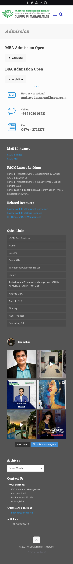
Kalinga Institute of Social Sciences (24, 213)
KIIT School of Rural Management (24, 217)
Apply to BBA (15, 301)
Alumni (12, 245)
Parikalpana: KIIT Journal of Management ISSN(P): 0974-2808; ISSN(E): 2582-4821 (34, 284)
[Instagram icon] (45, 552)
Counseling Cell (16, 323)
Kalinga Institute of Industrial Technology (27, 209)
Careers (13, 253)
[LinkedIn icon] (41, 552)
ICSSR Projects (16, 316)
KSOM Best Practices (19, 238)
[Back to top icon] (36, 540)
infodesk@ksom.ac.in (22, 512)
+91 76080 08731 (33, 114)
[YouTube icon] (35, 552)
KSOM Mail (12, 158)
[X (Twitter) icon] (31, 552)
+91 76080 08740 (20, 524)
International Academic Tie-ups (24, 267)
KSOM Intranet (14, 154)
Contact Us (14, 260)
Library (12, 275)
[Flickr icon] (38, 552)
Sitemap (13, 308)
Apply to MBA (16, 293)
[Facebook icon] (28, 552)
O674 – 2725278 (33, 130)
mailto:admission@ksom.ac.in (43, 98)
